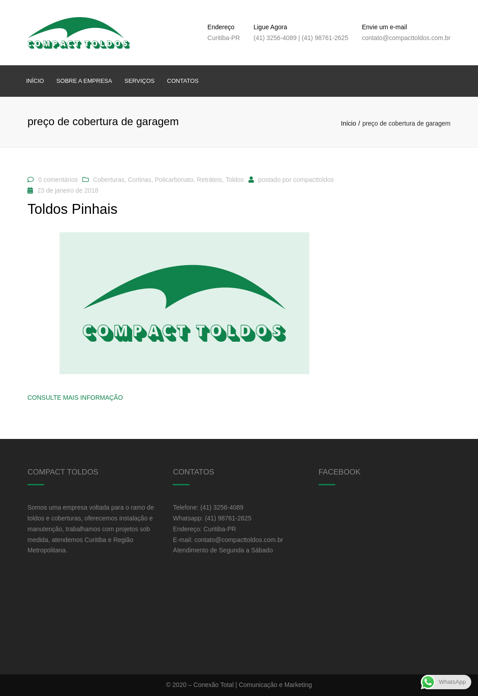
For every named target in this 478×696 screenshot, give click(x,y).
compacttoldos (313, 179)
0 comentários (58, 179)
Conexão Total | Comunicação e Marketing (253, 684)
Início (35, 80)
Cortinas (139, 179)
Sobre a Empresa (84, 80)
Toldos (234, 179)
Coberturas (108, 179)
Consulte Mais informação (75, 397)
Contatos (182, 80)
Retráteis (209, 179)
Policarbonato (174, 179)
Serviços (140, 80)
